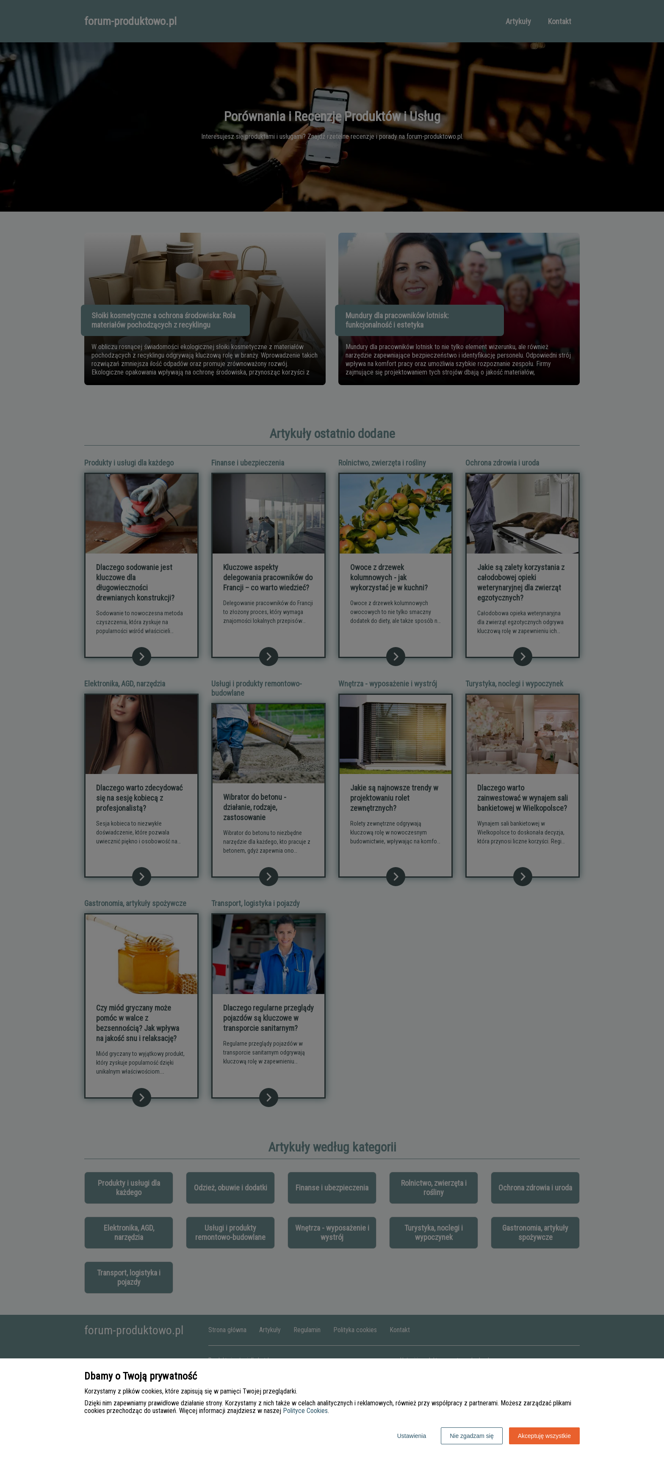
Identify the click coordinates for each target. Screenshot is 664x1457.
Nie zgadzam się (472, 1435)
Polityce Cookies (305, 1411)
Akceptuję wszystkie (544, 1435)
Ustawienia (411, 1435)
